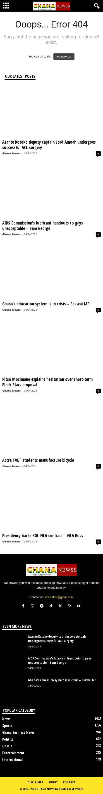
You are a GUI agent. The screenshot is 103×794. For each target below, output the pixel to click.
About (53, 782)
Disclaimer (35, 782)
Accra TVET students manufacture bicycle (38, 460)
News (6, 718)
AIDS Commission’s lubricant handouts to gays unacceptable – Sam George (42, 225)
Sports (7, 725)
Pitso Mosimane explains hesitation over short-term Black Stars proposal (47, 382)
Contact (69, 782)
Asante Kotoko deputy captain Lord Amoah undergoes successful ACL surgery (49, 144)
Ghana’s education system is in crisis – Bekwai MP (45, 304)
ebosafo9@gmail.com (59, 597)
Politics (8, 739)
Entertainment (13, 752)
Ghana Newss (11, 153)
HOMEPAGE (64, 56)
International (12, 759)
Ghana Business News (18, 732)
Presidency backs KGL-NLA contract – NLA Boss (43, 536)
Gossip (7, 746)
